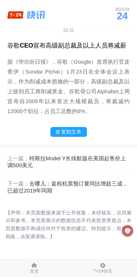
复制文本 (68, 132)
